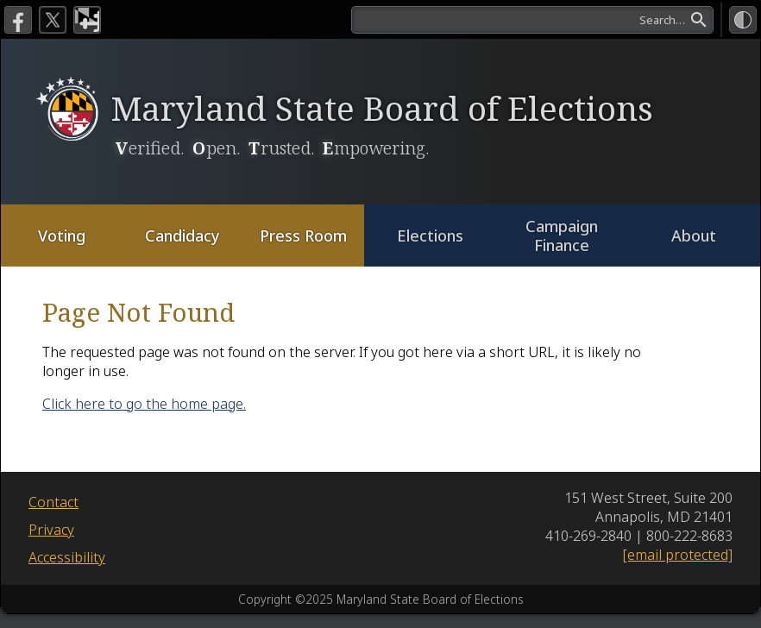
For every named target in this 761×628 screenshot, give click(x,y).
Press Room (303, 235)
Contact (53, 502)
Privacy (51, 529)
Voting (61, 235)
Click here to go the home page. (144, 403)
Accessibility (66, 557)
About (693, 235)
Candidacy (182, 235)
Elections (430, 235)
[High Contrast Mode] (743, 20)
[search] (532, 20)
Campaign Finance (561, 236)
